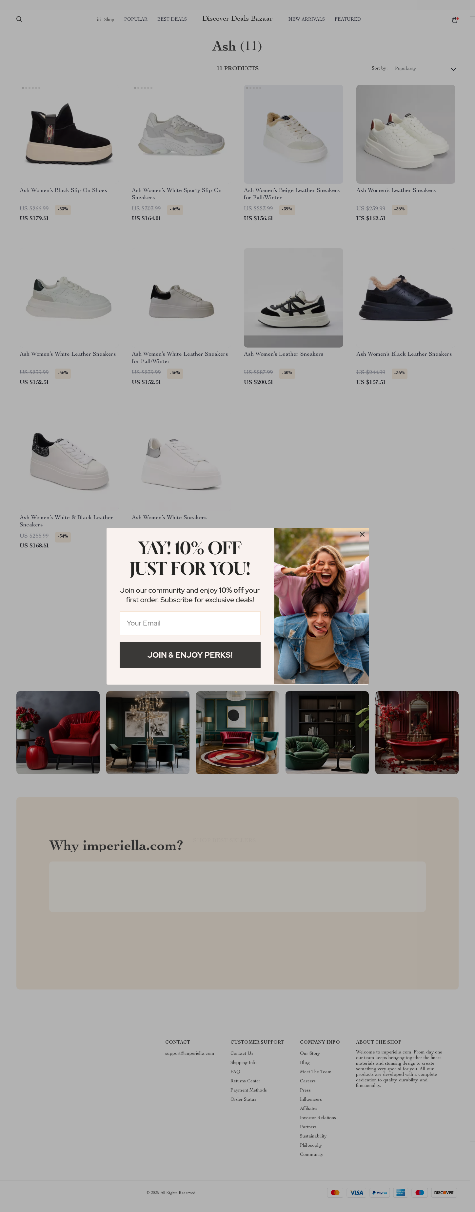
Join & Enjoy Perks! (190, 655)
